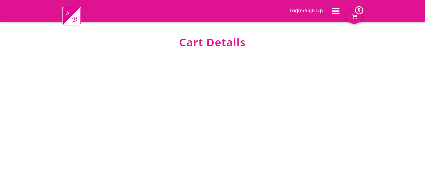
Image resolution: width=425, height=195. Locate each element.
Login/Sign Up (306, 10)
